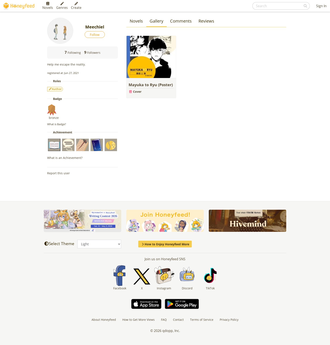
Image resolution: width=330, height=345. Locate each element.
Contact (178, 320)
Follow (95, 34)
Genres (62, 6)
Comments (181, 21)
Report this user (58, 173)
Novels (47, 6)
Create (76, 6)
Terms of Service (201, 320)
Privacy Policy (229, 320)
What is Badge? (56, 124)
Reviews (206, 21)
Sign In (321, 6)
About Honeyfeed (104, 320)
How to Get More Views (138, 320)
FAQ (164, 320)
